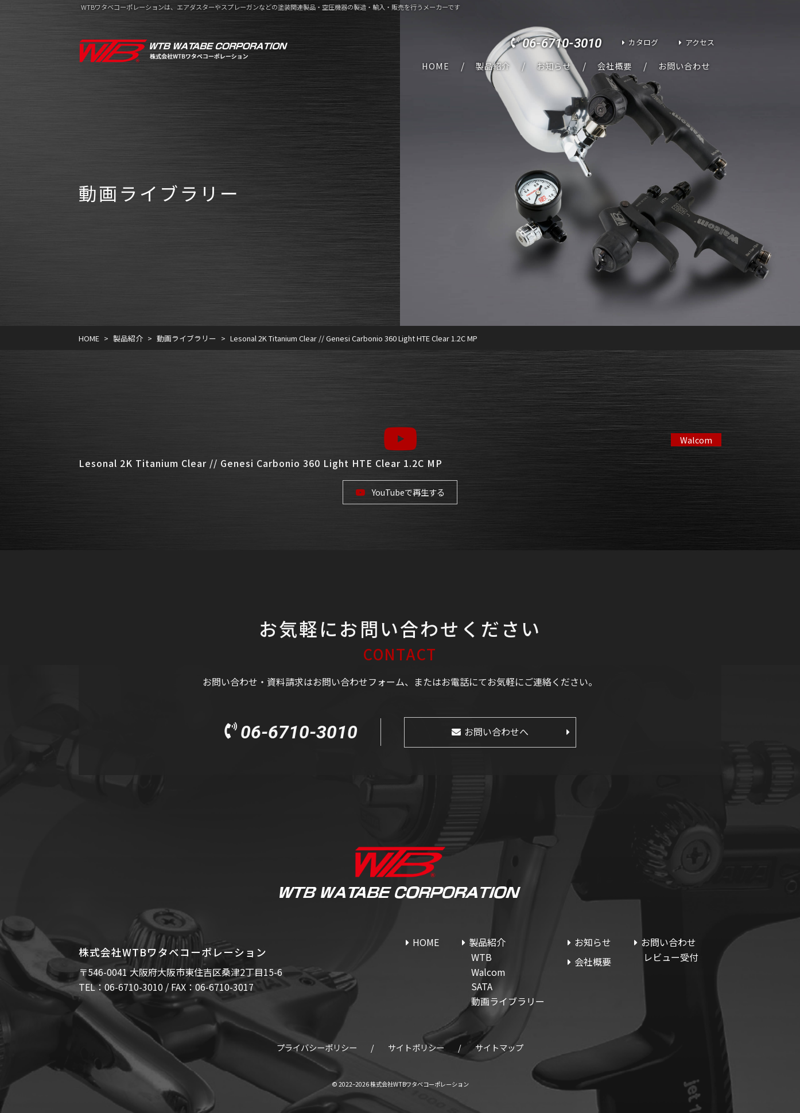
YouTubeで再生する (408, 492)
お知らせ (554, 66)
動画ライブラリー (508, 1001)
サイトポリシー (416, 1047)
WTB (481, 957)
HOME (435, 66)
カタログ (643, 42)
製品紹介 (493, 66)
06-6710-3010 (561, 43)
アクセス (699, 42)
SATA (481, 986)
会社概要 (614, 66)
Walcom (696, 440)
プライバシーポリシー (317, 1047)
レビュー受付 (670, 957)
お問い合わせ (684, 66)
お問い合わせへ (496, 731)
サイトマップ (499, 1047)
